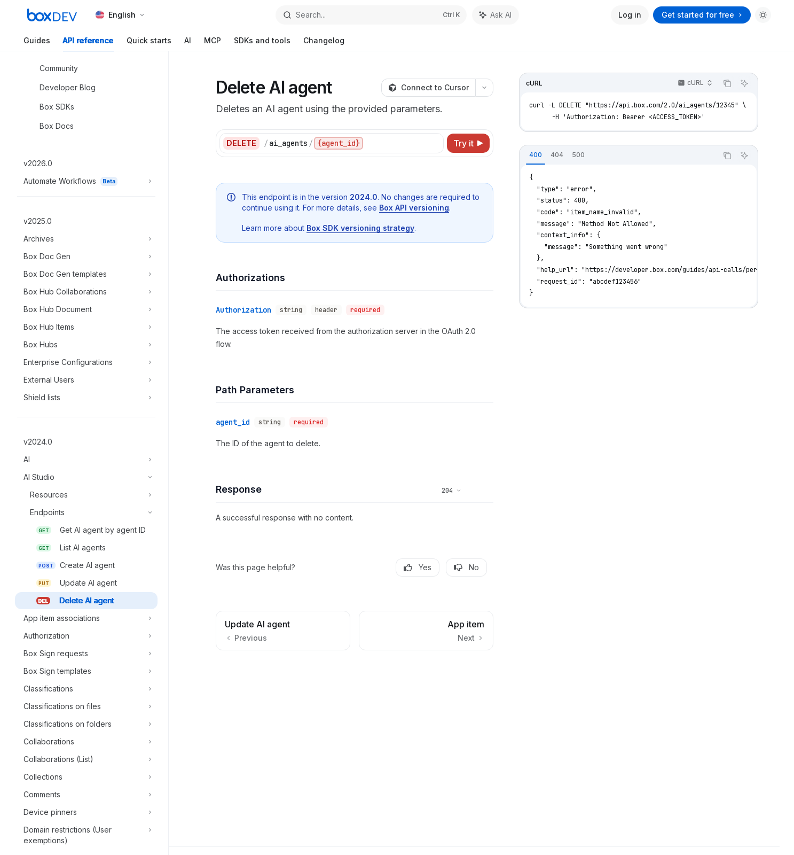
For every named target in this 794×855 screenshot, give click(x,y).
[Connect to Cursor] (428, 88)
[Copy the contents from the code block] (727, 83)
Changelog (323, 43)
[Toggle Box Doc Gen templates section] (86, 274)
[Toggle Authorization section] (86, 635)
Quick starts (149, 43)
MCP (212, 43)
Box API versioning (414, 207)
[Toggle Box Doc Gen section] (86, 256)
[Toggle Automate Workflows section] (86, 181)
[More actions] (484, 88)
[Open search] (371, 15)
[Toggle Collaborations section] (86, 741)
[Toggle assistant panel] (495, 15)
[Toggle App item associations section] (86, 618)
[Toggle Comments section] (86, 794)
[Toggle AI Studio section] (86, 477)
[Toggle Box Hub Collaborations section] (86, 291)
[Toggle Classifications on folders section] (86, 724)
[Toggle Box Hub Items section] (86, 327)
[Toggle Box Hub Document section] (86, 309)
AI (187, 43)
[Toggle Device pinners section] (86, 812)
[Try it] (468, 143)
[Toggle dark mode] (763, 15)
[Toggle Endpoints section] (86, 512)
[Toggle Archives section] (86, 238)
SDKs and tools (262, 43)
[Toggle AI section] (86, 459)
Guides (36, 43)
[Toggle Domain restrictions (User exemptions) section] (86, 835)
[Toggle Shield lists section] (86, 397)
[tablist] (618, 155)
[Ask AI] (744, 83)
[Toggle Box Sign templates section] (86, 671)
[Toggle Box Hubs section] (86, 344)
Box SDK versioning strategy (360, 227)
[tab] (535, 155)
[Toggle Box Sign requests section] (86, 653)
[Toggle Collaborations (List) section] (86, 759)
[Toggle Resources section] (86, 494)
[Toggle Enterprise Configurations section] (86, 362)
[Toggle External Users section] (86, 379)
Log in (629, 14)
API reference (88, 43)
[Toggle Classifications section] (86, 688)
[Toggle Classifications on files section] (86, 706)
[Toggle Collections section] (86, 777)
